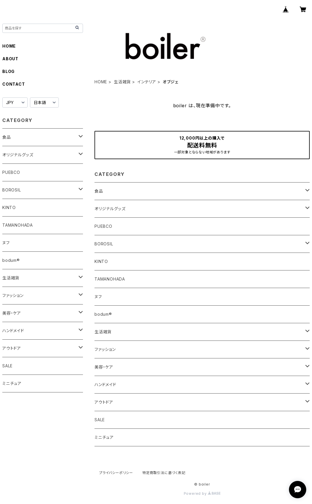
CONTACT (13, 84)
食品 (98, 191)
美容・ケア (103, 366)
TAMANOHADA (109, 279)
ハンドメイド (105, 384)
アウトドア (103, 402)
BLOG (8, 71)
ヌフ (98, 296)
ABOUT (10, 58)
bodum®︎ (103, 314)
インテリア (146, 81)
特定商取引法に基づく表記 (164, 473)
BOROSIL (103, 243)
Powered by (202, 493)
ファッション (105, 349)
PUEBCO (103, 226)
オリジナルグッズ (109, 208)
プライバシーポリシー (116, 473)
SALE (99, 419)
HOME (100, 81)
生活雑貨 (122, 81)
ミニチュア (104, 437)
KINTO (101, 261)
